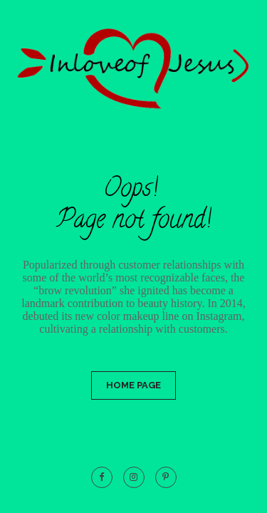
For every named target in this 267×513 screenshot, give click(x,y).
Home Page (133, 385)
